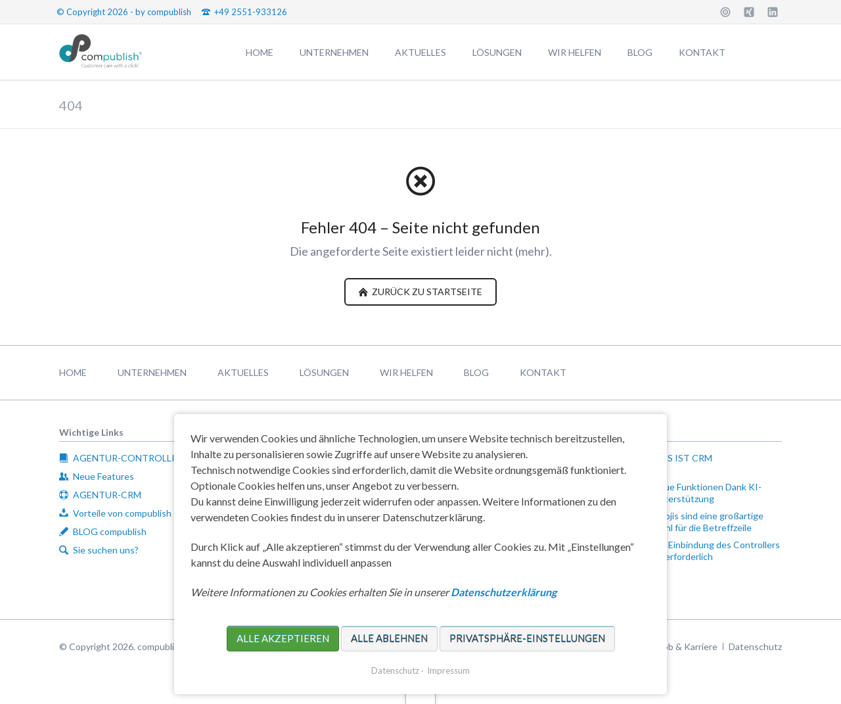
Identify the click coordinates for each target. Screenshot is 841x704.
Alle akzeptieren (283, 638)
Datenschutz (395, 670)
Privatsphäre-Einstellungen (527, 638)
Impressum (448, 670)
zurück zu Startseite (426, 291)
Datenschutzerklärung (504, 592)
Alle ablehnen (389, 638)
